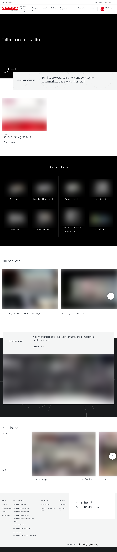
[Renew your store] (89, 292)
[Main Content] (9, 69)
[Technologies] (101, 221)
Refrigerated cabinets (19, 504)
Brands (4, 511)
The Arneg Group (7, 508)
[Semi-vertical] (72, 190)
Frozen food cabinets (19, 525)
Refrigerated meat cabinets (21, 511)
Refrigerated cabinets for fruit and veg (24, 535)
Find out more (10, 142)
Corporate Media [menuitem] (8, 2)
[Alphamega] (64, 455)
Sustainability (6, 515)
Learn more (37, 347)
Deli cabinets (17, 532)
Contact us (62, 504)
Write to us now (87, 507)
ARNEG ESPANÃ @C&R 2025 (17, 137)
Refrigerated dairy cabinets (21, 515)
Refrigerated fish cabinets (21, 508)
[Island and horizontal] (44, 190)
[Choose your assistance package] (30, 292)
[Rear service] (44, 221)
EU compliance (45, 504)
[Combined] (16, 221)
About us (4, 504)
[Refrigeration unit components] (72, 221)
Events (6, 134)
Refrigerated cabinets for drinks (22, 528)
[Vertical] (101, 190)
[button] (110, 296)
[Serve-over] (16, 190)
